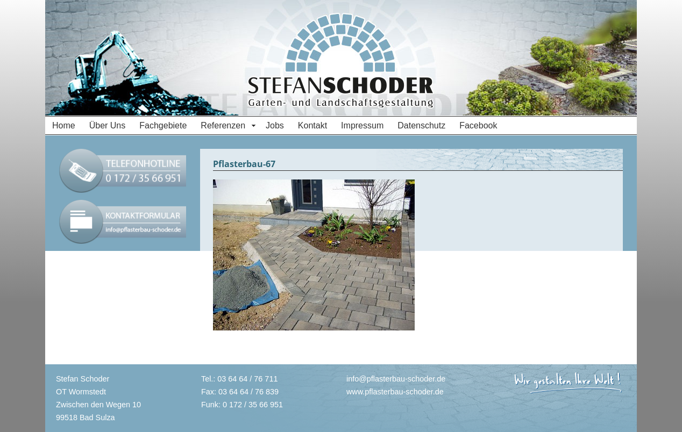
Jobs (275, 125)
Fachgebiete (163, 125)
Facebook (478, 125)
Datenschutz (421, 125)
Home (63, 125)
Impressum (362, 125)
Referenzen (223, 125)
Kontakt (312, 125)
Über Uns (107, 125)
